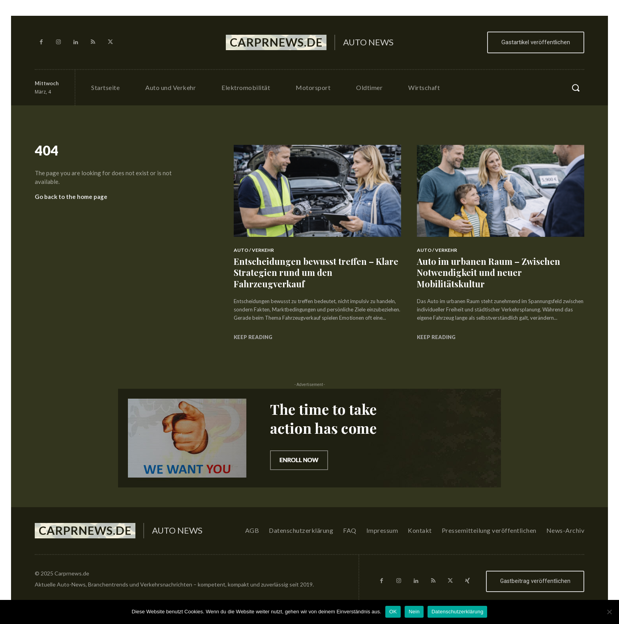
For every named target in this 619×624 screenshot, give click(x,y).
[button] (575, 87)
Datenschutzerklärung (457, 612)
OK (393, 612)
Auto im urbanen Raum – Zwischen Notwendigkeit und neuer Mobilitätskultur (489, 272)
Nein (414, 612)
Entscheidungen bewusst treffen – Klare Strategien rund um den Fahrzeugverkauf (316, 272)
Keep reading (253, 337)
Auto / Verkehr (254, 250)
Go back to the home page (71, 196)
